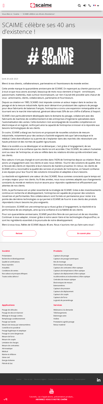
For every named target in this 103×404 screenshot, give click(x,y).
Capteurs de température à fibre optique (69, 271)
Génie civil (6, 357)
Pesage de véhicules (9, 310)
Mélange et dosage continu (12, 316)
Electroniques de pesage (63, 265)
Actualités (5, 268)
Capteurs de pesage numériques (66, 259)
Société (6, 251)
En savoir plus (83, 233)
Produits (58, 251)
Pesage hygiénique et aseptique (14, 331)
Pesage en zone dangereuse (12, 333)
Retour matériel (59, 325)
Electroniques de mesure (63, 282)
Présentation (7, 256)
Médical (5, 351)
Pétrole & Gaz (7, 363)
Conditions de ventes (10, 271)
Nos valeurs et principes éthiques (14, 273)
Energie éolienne (8, 360)
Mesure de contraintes (10, 345)
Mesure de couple (9, 339)
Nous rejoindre (8, 265)
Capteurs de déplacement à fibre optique (69, 273)
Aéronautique (7, 348)
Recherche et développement (13, 259)
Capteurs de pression (62, 288)
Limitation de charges (10, 342)
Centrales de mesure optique (65, 279)
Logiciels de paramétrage (63, 300)
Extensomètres (59, 285)
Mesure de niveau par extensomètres (16, 325)
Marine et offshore (9, 354)
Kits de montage (60, 262)
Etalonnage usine (60, 316)
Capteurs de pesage (61, 256)
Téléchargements (60, 313)
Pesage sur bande (9, 322)
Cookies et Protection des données (60, 379)
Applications (8, 305)
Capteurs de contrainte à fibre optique (68, 268)
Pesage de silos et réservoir (12, 313)
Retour (20, 233)
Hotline (56, 319)
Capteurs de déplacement (63, 291)
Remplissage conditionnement (13, 319)
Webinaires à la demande (63, 310)
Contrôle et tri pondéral (11, 328)
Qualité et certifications (11, 262)
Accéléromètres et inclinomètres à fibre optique (72, 276)
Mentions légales (40, 379)
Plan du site (28, 379)
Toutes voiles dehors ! (10, 276)
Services (58, 305)
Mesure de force (8, 336)
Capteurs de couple (61, 294)
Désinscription (80, 379)
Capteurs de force (60, 297)
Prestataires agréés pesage (64, 322)
